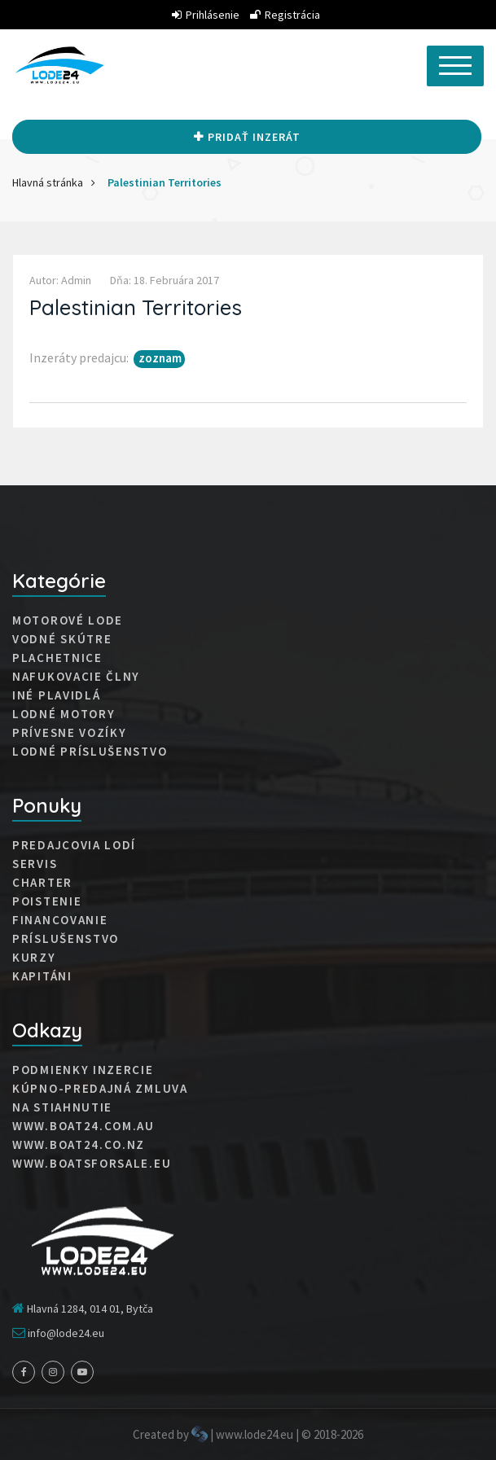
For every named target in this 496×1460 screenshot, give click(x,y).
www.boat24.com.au (83, 1126)
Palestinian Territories (165, 182)
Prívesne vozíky (69, 733)
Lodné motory (63, 714)
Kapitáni (42, 976)
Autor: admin (60, 280)
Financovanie (60, 920)
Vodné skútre (62, 639)
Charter (42, 882)
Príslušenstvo (65, 939)
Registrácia (285, 14)
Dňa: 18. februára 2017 (164, 280)
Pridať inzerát (247, 136)
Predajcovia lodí (74, 845)
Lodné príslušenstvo (89, 751)
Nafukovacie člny (76, 676)
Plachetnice (57, 658)
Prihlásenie (205, 14)
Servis (34, 864)
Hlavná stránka (47, 182)
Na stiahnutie (62, 1107)
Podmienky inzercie (83, 1070)
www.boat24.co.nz (78, 1145)
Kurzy (34, 957)
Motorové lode (67, 620)
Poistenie (46, 901)
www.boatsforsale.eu (91, 1163)
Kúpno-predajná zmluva (100, 1088)
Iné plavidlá (56, 695)
